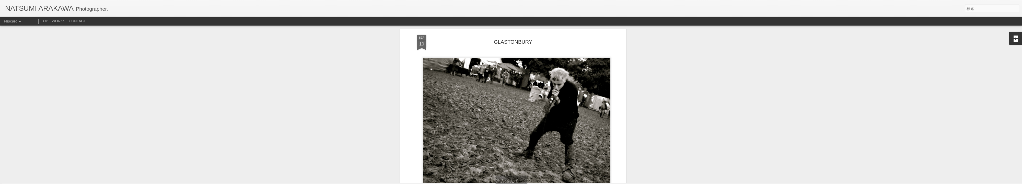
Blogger (542, 180)
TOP (44, 21)
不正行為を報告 (558, 180)
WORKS (58, 21)
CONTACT (77, 21)
